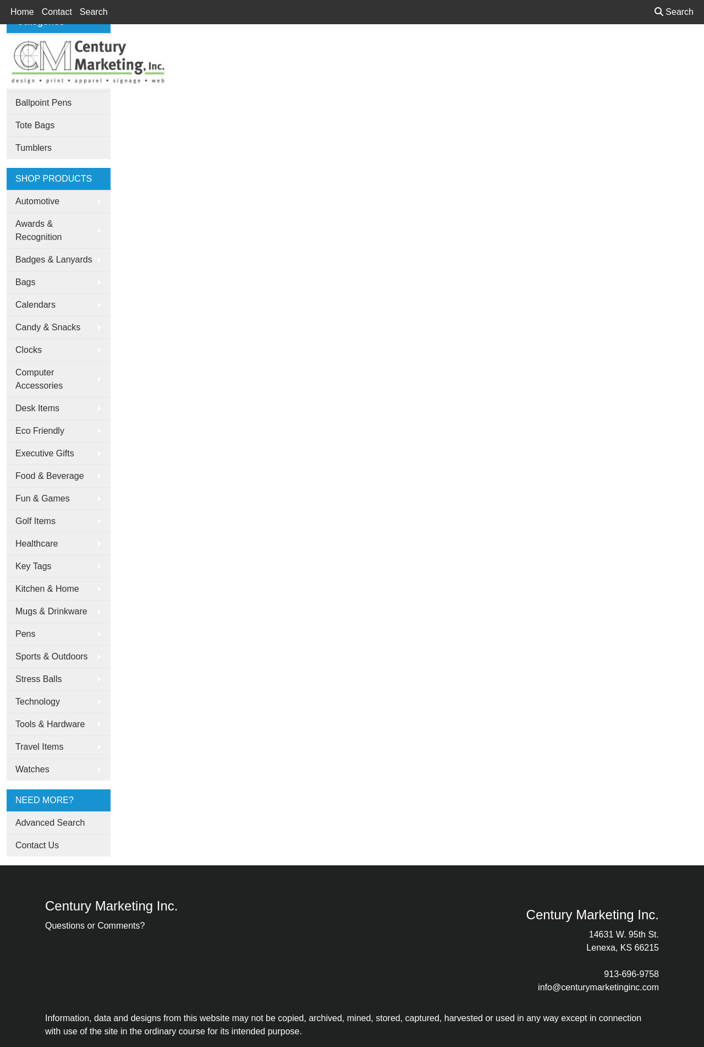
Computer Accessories (39, 379)
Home (22, 12)
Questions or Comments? (95, 925)
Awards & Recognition (38, 230)
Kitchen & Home (47, 588)
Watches (32, 769)
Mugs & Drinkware (51, 611)
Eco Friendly (39, 430)
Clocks (28, 350)
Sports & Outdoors (51, 656)
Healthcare (36, 543)
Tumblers (33, 147)
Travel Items (39, 746)
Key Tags (33, 566)
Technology (37, 701)
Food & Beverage (49, 476)
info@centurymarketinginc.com (598, 987)
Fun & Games (42, 498)
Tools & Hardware (50, 724)
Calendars (35, 304)
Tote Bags (34, 125)
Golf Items (35, 521)
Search (94, 12)
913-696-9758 (631, 974)
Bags (25, 282)
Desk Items (37, 408)
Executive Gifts (44, 453)
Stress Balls (38, 679)
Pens (25, 634)
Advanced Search (50, 822)
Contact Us (37, 845)
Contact (57, 12)
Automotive (37, 201)
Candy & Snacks (47, 327)
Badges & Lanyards (53, 259)
